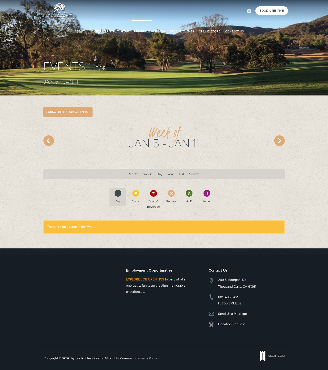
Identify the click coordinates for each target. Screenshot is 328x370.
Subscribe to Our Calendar (68, 112)
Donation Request (231, 324)
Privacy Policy (147, 358)
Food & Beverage (152, 199)
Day (159, 174)
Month (133, 172)
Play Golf (121, 31)
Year (170, 174)
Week (147, 174)
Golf (186, 196)
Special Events (182, 31)
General (170, 196)
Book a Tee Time (272, 11)
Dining (160, 31)
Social (133, 196)
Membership (98, 31)
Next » (279, 140)
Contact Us (234, 31)
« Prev (48, 140)
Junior (204, 196)
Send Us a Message (232, 314)
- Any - (115, 196)
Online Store (209, 31)
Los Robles (59, 11)
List (181, 174)
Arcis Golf (272, 356)
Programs (142, 31)
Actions (249, 10)
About (79, 31)
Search (194, 174)
